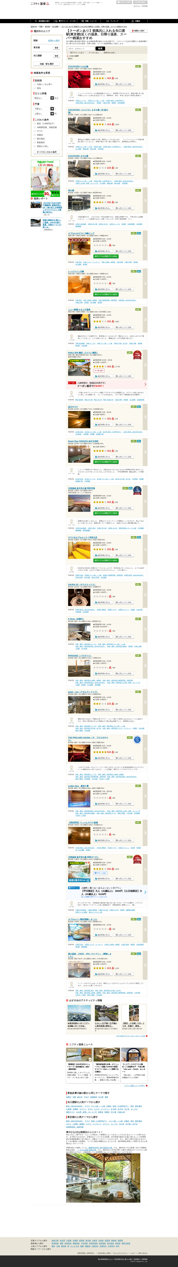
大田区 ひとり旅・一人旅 (96, 100)
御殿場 (87, 1246)
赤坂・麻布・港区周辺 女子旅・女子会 (88, 728)
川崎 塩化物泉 (80, 343)
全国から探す (54, 40)
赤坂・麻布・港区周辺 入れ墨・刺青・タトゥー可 (123, 682)
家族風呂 (41, 142)
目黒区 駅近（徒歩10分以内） (134, 575)
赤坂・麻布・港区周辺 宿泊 (84, 990)
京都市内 (103, 1246)
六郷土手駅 (106, 103)
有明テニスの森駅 (81, 912)
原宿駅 (88, 850)
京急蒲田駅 (121, 103)
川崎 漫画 (120, 262)
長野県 (107, 1240)
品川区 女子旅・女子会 (122, 479)
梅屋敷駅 (78, 226)
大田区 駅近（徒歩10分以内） (85, 103)
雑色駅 (99, 103)
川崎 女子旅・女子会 (120, 343)
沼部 (74, 1097)
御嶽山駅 (86, 149)
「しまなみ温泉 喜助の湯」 (87, 1150)
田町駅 (130, 646)
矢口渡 (100, 1097)
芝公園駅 (90, 685)
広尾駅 (135, 728)
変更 (56, 48)
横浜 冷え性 (98, 400)
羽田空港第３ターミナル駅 (127, 528)
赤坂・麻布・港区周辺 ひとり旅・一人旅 (111, 644)
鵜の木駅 (93, 149)
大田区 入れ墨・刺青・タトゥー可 (86, 183)
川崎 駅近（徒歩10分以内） (127, 300)
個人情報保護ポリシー (105, 1259)
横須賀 (63, 1246)
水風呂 (108, 1106)
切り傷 (113, 1112)
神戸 (117, 1246)
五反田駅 (86, 612)
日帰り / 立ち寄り (44, 84)
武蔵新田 (93, 1097)
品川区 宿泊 (79, 432)
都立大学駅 (95, 577)
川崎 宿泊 (78, 262)
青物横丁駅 (100, 434)
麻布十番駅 (79, 730)
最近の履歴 (140, 2)
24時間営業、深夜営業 (75, 1127)
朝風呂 (107, 1112)
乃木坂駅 (87, 730)
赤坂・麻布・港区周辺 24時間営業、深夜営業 (117, 680)
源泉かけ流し (43, 146)
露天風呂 (138, 1106)
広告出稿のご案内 (104, 1253)
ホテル (90, 1109)
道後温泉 (102, 1243)
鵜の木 (79, 1097)
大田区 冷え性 (103, 224)
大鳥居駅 (139, 224)
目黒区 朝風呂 (101, 610)
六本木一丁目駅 (104, 779)
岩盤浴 (100, 1112)
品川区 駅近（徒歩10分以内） (133, 432)
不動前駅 (78, 612)
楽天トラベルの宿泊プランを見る (106, 256)
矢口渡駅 (78, 264)
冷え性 (126, 1109)
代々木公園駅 (79, 850)
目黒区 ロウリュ (123, 610)
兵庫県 (75, 1240)
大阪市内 (94, 1246)
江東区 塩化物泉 (80, 910)
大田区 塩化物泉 (80, 224)
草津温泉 (55, 1243)
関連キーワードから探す (41, 1249)
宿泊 (132, 1106)
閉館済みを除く (110, 53)
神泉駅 (138, 848)
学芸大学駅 (79, 577)
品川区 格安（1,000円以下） (112, 432)
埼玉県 (62, 1240)
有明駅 (122, 910)
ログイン (137, 6)
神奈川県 (55, 1240)
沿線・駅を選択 (47, 64)
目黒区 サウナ (112, 610)
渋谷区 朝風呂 (101, 848)
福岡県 (120, 1240)
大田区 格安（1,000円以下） (115, 100)
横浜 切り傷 (88, 400)
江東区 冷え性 (114, 910)
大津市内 (111, 1246)
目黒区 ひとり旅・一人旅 (93, 575)
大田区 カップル (80, 100)
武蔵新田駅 (140, 400)
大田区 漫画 (97, 147)
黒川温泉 (110, 1243)
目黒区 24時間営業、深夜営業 (113, 575)
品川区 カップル (90, 479)
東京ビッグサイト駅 (95, 912)
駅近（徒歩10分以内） (75, 1106)
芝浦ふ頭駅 (138, 646)
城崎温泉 (76, 1243)
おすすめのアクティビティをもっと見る (130, 1036)
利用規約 (137, 1259)
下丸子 (86, 1097)
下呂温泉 (84, 1243)
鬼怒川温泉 (126, 1243)
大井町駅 (78, 434)
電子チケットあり (77, 53)
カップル (134, 1109)
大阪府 (94, 1240)
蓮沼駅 (100, 302)
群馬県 (81, 1240)
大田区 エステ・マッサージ (94, 944)
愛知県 (113, 1240)
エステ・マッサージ (102, 1109)
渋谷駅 (133, 848)
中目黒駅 (104, 577)
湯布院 (117, 1243)
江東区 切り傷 (103, 910)
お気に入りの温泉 (124, 2)
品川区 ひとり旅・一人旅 (93, 432)
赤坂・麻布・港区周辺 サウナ (106, 813)
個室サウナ (70, 1112)
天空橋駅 (141, 528)
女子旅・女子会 (117, 1109)
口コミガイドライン (120, 1253)
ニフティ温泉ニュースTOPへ (134, 1086)
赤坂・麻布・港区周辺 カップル (86, 644)
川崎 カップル (90, 343)
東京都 (88, 1240)
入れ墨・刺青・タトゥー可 (86, 1112)
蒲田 (106, 1097)
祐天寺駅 (87, 577)
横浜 (53, 1246)
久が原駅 (78, 149)
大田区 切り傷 (92, 224)
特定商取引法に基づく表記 (123, 1259)
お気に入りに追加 (124, 84)
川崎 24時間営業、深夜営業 (107, 300)
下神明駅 (86, 434)
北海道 (101, 1240)
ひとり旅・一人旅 (98, 1106)
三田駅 (77, 648)
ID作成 (144, 6)
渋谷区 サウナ (112, 848)
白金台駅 (139, 610)
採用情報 (144, 1259)
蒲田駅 (113, 103)
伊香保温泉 (93, 1243)
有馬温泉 (68, 1243)
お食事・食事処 (72, 1109)
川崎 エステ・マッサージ (91, 262)
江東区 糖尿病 (92, 910)
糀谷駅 (124, 224)
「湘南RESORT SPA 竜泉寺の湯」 (100, 1148)
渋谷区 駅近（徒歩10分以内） (85, 848)
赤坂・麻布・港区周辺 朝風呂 (117, 646)
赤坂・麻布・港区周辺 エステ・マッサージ (116, 728)
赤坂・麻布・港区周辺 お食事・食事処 (88, 680)
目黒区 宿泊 (79, 575)
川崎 (58, 1246)
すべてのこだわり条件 (47, 152)
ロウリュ (82, 1109)
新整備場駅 (86, 530)
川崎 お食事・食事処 (108, 262)
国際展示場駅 (130, 910)
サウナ (87, 1106)
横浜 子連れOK (108, 400)
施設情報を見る (103, 84)
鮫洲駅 (92, 434)
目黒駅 (133, 610)
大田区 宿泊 (91, 528)
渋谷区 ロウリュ (123, 848)
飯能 (82, 1246)
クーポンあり (94, 53)
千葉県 (68, 1240)
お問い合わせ (142, 1253)
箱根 (61, 1243)
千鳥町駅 (101, 149)
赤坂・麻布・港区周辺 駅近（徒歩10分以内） (90, 646)
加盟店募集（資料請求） (86, 1253)
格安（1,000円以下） (121, 1106)
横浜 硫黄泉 (79, 400)
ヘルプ (132, 1253)
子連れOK (121, 1112)
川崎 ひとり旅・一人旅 (104, 343)
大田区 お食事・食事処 (112, 944)
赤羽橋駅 (98, 685)
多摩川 (68, 1097)
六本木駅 (141, 728)
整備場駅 (78, 530)
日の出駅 (84, 648)
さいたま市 (74, 1246)
